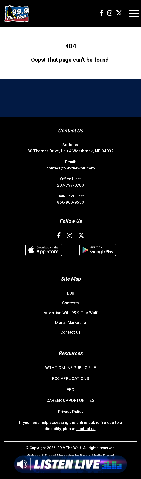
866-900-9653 (70, 202)
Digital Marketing (70, 322)
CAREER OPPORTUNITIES (70, 400)
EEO (70, 389)
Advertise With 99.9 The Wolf (71, 312)
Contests (70, 302)
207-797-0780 (70, 185)
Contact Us (70, 332)
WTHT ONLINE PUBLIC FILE (70, 367)
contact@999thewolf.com (70, 168)
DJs (70, 293)
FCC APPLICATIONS (70, 378)
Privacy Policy (70, 411)
